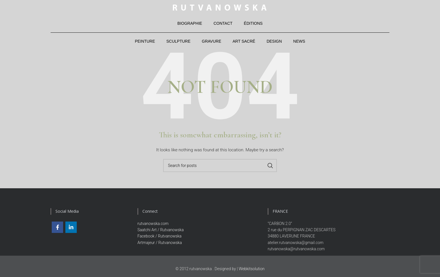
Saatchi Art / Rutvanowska (161, 231)
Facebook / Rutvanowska (160, 237)
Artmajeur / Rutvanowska (160, 244)
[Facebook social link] (57, 228)
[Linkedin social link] (71, 228)
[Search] (220, 166)
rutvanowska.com (153, 224)
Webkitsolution (252, 270)
